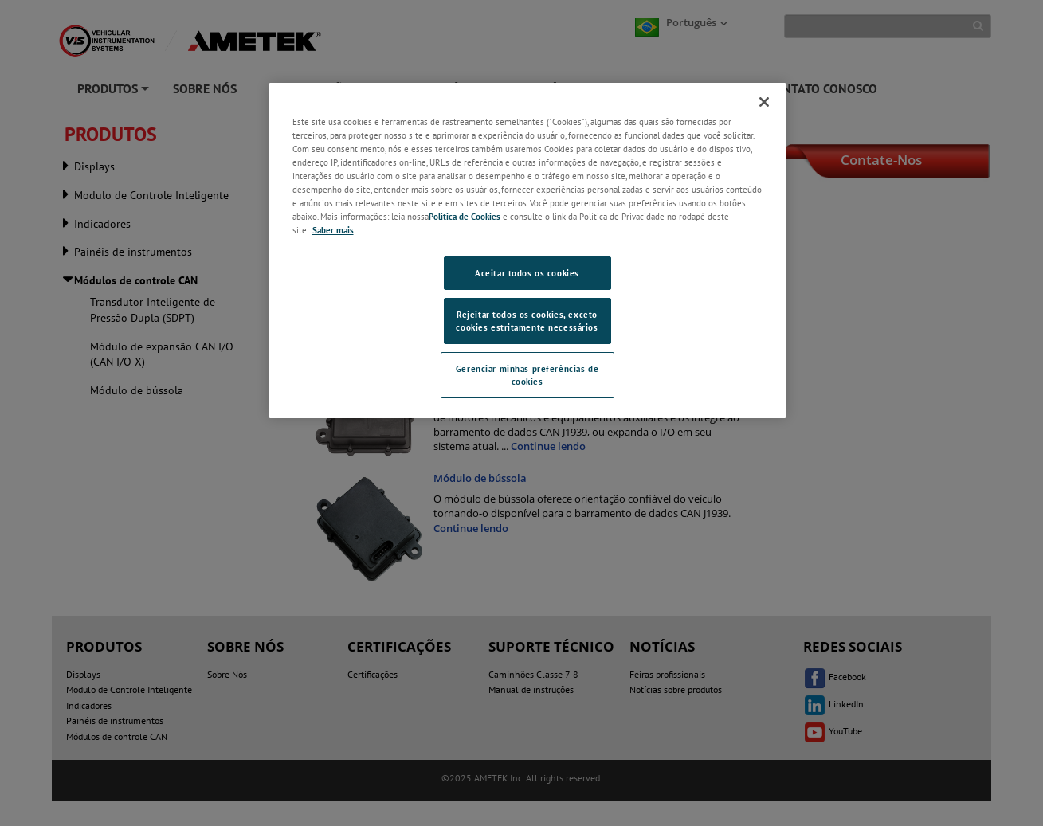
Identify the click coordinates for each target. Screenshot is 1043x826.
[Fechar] (764, 101)
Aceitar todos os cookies (527, 273)
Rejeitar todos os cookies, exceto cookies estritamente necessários (527, 320)
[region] (527, 250)
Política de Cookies (464, 216)
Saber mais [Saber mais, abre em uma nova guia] (333, 230)
